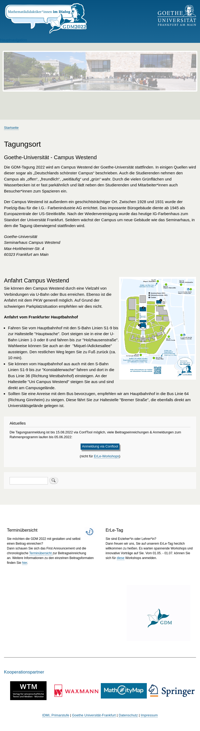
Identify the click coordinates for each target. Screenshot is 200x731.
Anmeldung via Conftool (100, 446)
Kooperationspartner (24, 672)
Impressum (149, 715)
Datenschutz (128, 715)
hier (24, 563)
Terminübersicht (41, 553)
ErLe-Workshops (106, 456)
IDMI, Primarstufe (55, 715)
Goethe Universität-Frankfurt (94, 715)
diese (120, 558)
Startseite (11, 128)
